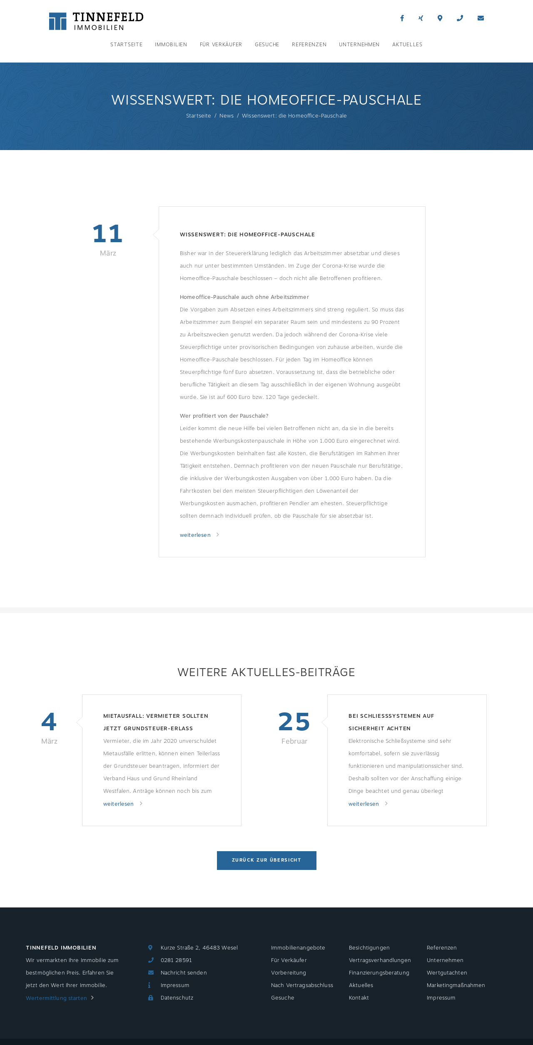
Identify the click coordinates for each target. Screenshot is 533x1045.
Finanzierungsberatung (379, 973)
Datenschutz (177, 998)
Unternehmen (359, 44)
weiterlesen (196, 535)
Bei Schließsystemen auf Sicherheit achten (391, 722)
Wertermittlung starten (56, 998)
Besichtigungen (369, 948)
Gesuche (267, 44)
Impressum (175, 985)
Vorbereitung (288, 973)
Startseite (126, 44)
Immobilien (171, 44)
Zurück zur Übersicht (266, 860)
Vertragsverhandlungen (380, 960)
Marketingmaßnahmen (456, 985)
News (226, 116)
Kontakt (359, 998)
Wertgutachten (447, 973)
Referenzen (309, 44)
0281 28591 (176, 960)
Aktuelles (407, 44)
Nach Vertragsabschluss (302, 985)
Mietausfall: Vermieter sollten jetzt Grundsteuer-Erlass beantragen (155, 723)
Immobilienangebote (298, 948)
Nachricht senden (184, 973)
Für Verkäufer (221, 44)
